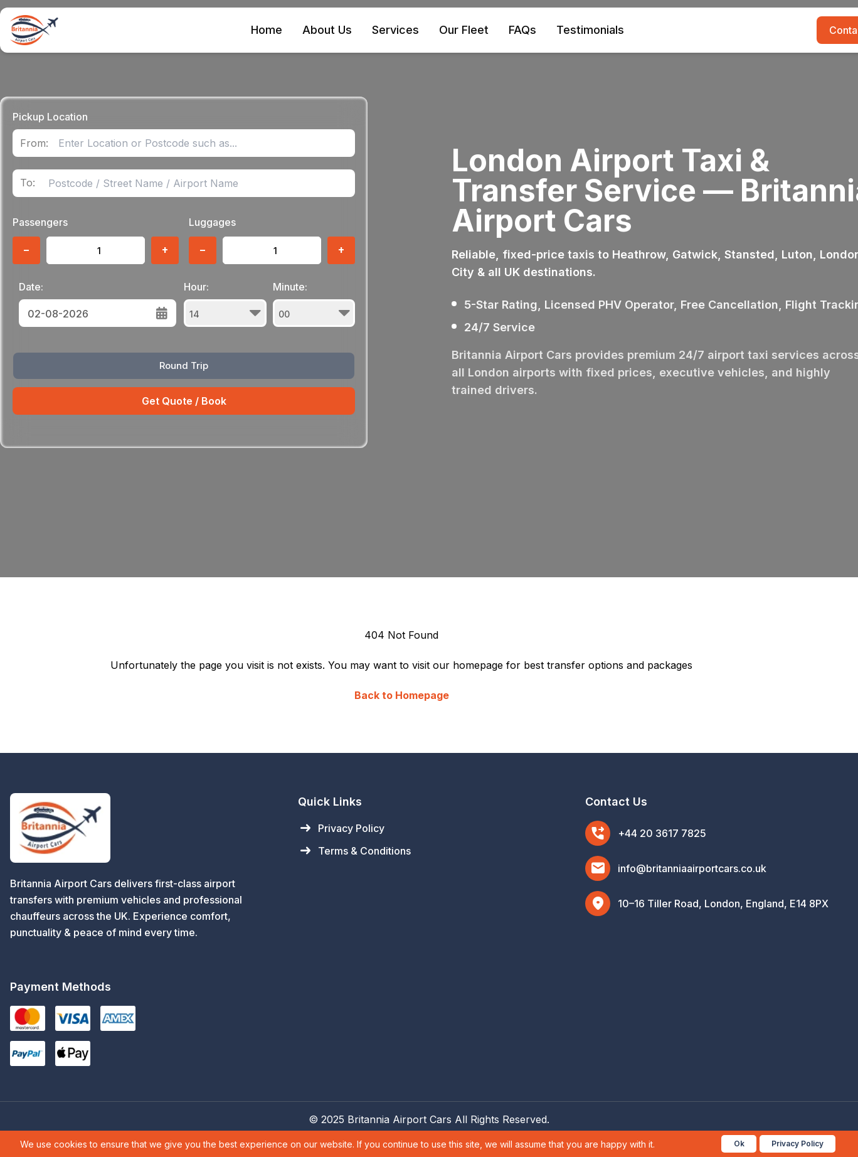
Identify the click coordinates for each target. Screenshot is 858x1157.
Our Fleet (464, 29)
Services (395, 29)
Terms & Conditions (354, 850)
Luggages (212, 222)
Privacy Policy (341, 828)
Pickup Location (50, 116)
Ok (739, 1143)
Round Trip (183, 365)
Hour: (225, 303)
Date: (31, 286)
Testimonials (590, 29)
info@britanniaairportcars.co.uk (692, 868)
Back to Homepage (401, 695)
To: (27, 183)
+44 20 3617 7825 (662, 833)
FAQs (522, 29)
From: (34, 143)
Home (266, 29)
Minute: (314, 303)
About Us (327, 29)
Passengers (40, 222)
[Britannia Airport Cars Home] (141, 828)
